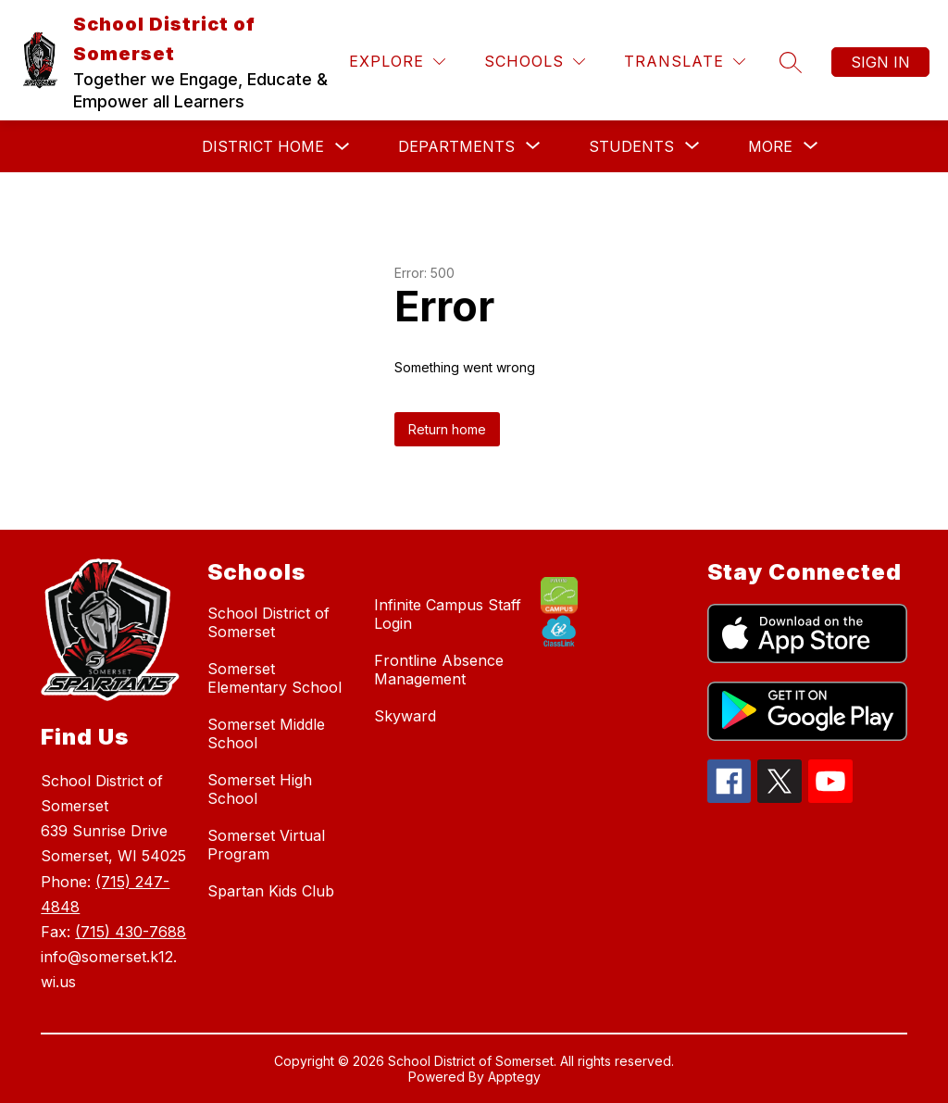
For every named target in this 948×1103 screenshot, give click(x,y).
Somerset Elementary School (274, 677)
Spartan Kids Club (270, 891)
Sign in (880, 62)
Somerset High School (259, 789)
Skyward (405, 716)
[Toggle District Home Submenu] (342, 146)
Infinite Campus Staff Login (447, 614)
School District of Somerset (268, 622)
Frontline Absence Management (439, 669)
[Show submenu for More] (770, 146)
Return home (447, 429)
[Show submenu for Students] (631, 146)
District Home (263, 146)
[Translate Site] (684, 61)
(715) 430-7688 (130, 931)
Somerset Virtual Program (266, 844)
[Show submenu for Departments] (456, 146)
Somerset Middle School (266, 733)
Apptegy (514, 1076)
